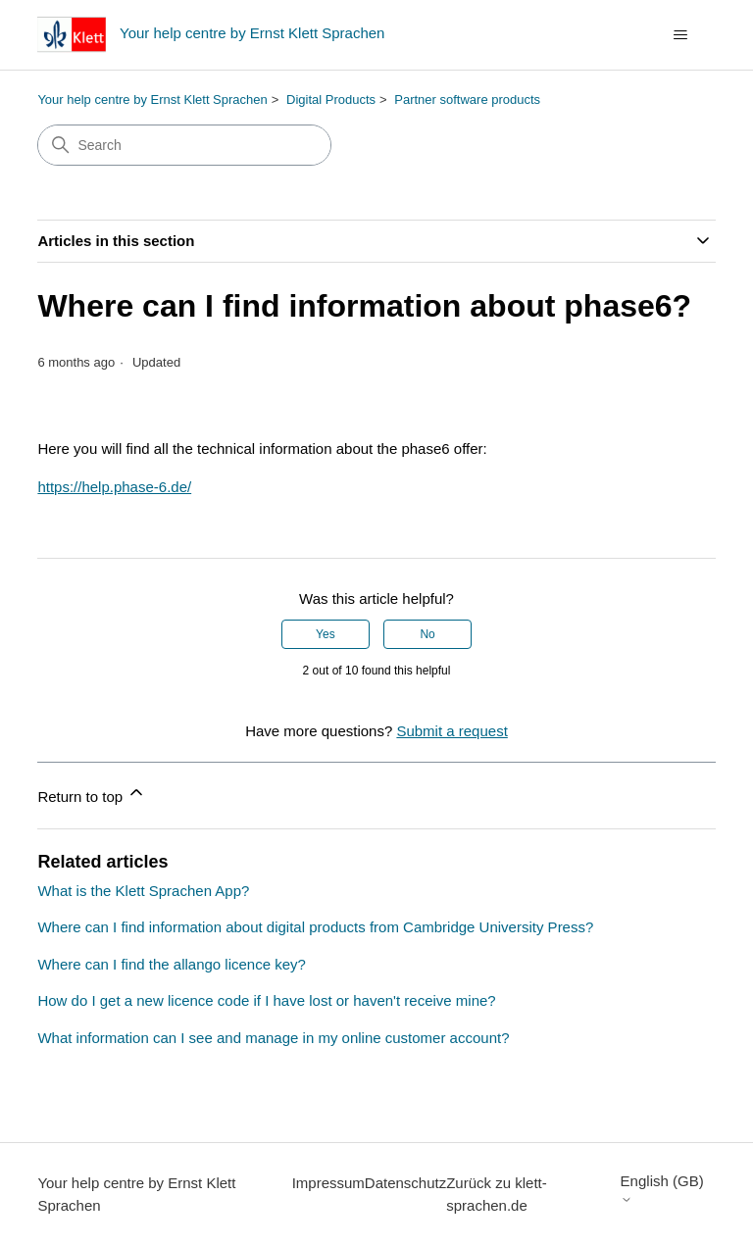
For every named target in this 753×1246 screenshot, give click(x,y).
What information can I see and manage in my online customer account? (273, 1037)
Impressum (328, 1182)
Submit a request (451, 731)
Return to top (91, 793)
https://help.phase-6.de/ (114, 486)
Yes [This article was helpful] (325, 634)
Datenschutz (405, 1182)
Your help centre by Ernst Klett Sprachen (152, 99)
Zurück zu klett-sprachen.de (496, 1194)
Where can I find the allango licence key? (171, 964)
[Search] (184, 145)
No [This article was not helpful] (427, 634)
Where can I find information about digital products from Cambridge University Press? (315, 927)
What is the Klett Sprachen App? (143, 890)
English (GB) (662, 1188)
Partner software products (467, 99)
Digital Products (331, 99)
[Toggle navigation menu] (681, 35)
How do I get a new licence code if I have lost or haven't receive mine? (266, 1000)
